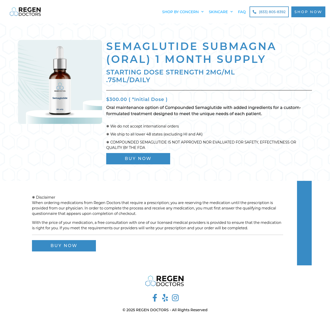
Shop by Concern (183, 12)
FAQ (242, 12)
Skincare (221, 12)
